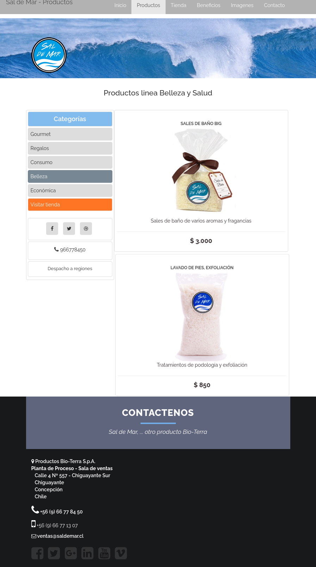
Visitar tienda (45, 204)
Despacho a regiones (70, 268)
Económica (43, 190)
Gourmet (41, 134)
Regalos (40, 148)
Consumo (41, 162)
